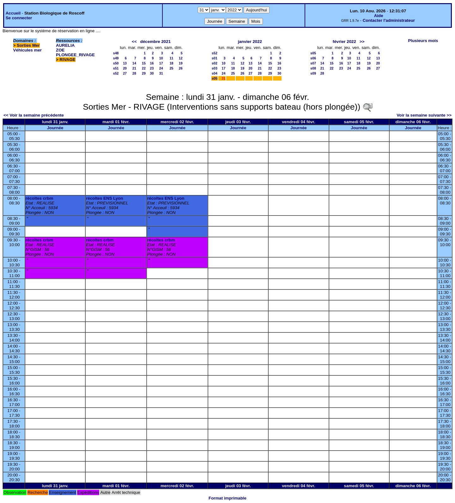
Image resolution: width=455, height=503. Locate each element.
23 (152, 68)
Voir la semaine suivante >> (424, 115)
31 (161, 73)
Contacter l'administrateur (389, 20)
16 (152, 63)
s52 (116, 73)
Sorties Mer (28, 45)
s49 (116, 58)
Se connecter (19, 17)
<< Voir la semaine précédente (33, 115)
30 (152, 73)
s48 (116, 53)
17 (161, 63)
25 (171, 68)
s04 (214, 73)
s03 (214, 68)
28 (134, 73)
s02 (214, 63)
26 (181, 68)
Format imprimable (227, 498)
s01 (214, 58)
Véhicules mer (27, 50)
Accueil (13, 13)
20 (125, 68)
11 (171, 58)
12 (181, 58)
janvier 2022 (250, 41)
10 (161, 58)
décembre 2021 (155, 41)
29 (144, 73)
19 (181, 63)
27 (125, 73)
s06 (313, 58)
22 (144, 68)
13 (125, 63)
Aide (378, 15)
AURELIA (65, 45)
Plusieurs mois (423, 40)
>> (362, 41)
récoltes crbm (39, 198)
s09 (313, 73)
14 (134, 63)
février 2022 (344, 41)
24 (161, 68)
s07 (313, 63)
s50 (116, 63)
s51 (116, 68)
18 (171, 63)
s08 (313, 68)
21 (134, 68)
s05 (214, 78)
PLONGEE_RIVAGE (75, 54)
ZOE (60, 50)
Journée (55, 127)
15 (144, 63)
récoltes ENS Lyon (104, 198)
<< (134, 41)
